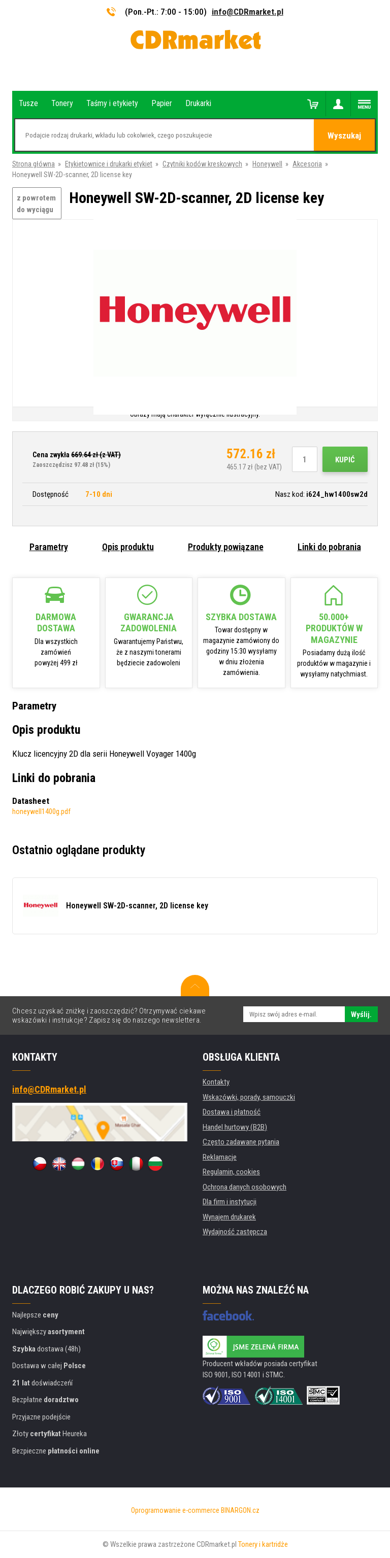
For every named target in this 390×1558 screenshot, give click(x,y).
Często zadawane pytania (241, 1141)
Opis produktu (128, 546)
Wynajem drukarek (229, 1217)
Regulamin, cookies (231, 1171)
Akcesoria (307, 164)
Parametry (48, 546)
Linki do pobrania (329, 546)
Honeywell (267, 164)
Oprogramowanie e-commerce (175, 1510)
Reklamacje (220, 1157)
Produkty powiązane (226, 546)
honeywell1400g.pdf (41, 811)
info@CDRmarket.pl (247, 12)
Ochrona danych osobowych (244, 1187)
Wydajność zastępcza (235, 1231)
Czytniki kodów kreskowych (202, 164)
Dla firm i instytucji (229, 1201)
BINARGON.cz (240, 1510)
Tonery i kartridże (263, 1544)
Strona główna (33, 164)
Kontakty (216, 1082)
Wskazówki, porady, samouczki (249, 1097)
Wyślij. (361, 1014)
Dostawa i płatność (232, 1111)
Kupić (345, 459)
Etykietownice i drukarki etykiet (108, 164)
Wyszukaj (344, 135)
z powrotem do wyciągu (36, 203)
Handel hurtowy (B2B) (235, 1127)
